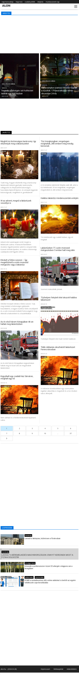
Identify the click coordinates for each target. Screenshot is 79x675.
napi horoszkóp (7, 2)
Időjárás (40, 2)
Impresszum (45, 669)
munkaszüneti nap (52, 2)
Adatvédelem (72, 669)
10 (45, 433)
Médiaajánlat (58, 669)
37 (71, 433)
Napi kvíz (19, 2)
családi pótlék (30, 2)
